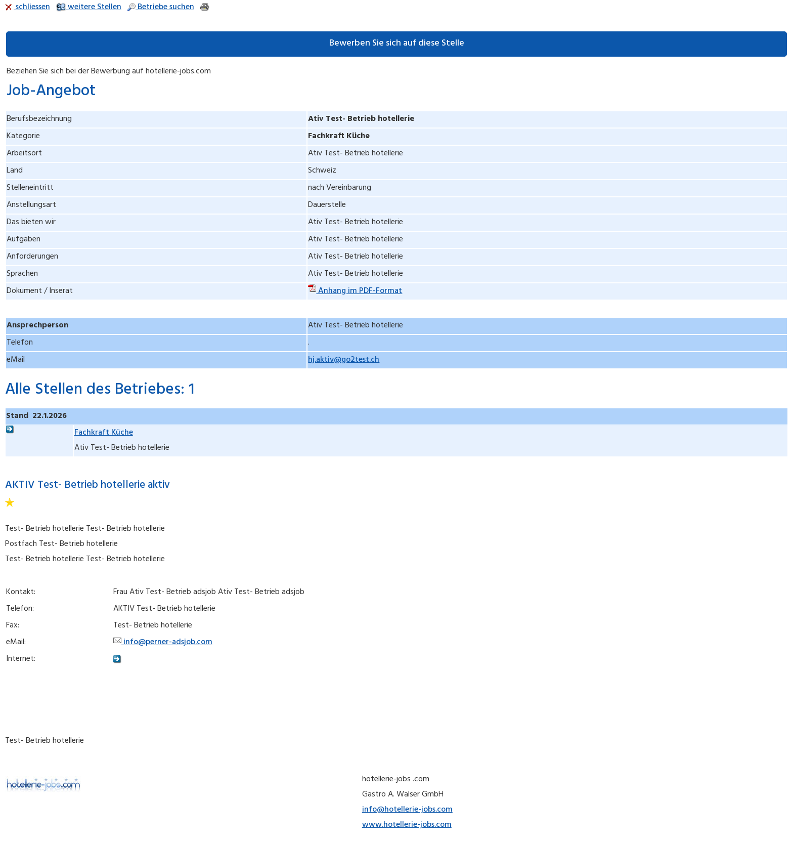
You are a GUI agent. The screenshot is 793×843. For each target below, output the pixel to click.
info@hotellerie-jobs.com (407, 810)
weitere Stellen (88, 7)
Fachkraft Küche (103, 433)
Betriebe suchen (160, 7)
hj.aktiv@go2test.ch (343, 360)
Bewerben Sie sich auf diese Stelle (396, 44)
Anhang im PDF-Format (355, 291)
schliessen (27, 7)
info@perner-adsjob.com (162, 642)
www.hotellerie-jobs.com (407, 825)
